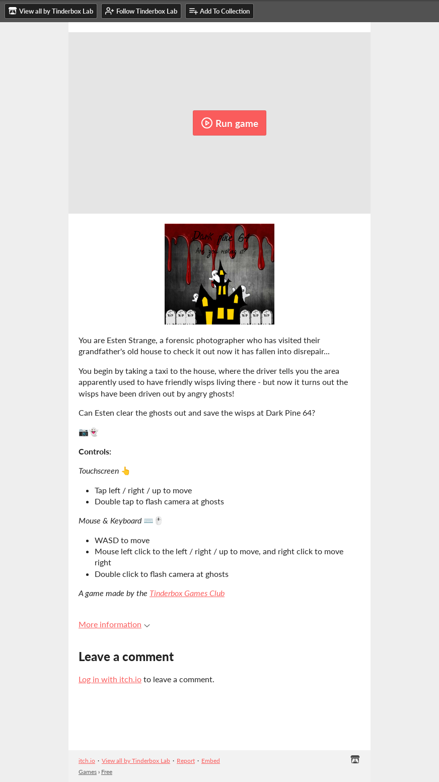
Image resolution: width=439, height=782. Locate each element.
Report (186, 760)
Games (88, 771)
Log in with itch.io (110, 679)
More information (114, 624)
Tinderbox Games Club (187, 593)
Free (106, 771)
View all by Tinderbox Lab (136, 760)
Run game (229, 123)
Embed (210, 760)
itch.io (87, 760)
